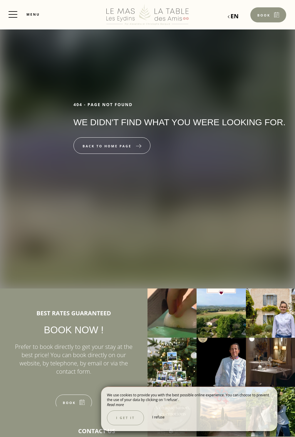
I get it (125, 417)
